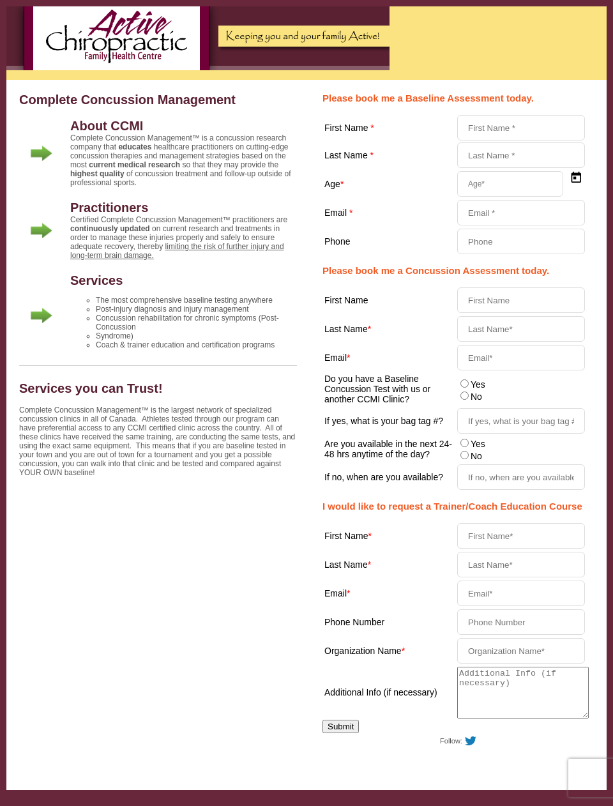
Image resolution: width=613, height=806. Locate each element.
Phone (337, 241)
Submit (341, 736)
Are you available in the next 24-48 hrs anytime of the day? (388, 449)
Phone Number (354, 622)
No (476, 397)
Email (338, 213)
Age (334, 184)
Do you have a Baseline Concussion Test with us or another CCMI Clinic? (377, 389)
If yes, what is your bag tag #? (383, 421)
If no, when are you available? (383, 477)
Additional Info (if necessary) (380, 697)
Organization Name (364, 651)
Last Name (349, 155)
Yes (478, 384)
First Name (349, 128)
